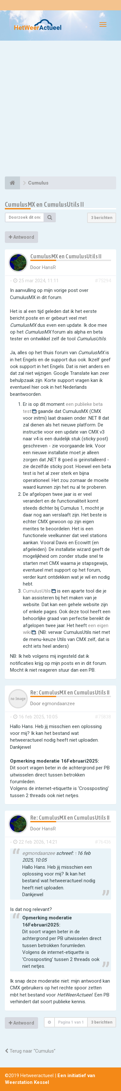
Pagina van (71, 1022)
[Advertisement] (60, 109)
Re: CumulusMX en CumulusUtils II (70, 692)
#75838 (103, 717)
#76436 (103, 842)
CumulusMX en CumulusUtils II (44, 204)
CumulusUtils (37, 591)
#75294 (103, 281)
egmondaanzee (58, 703)
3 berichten (101, 217)
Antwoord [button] (21, 237)
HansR (49, 267)
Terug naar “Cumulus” (30, 1051)
